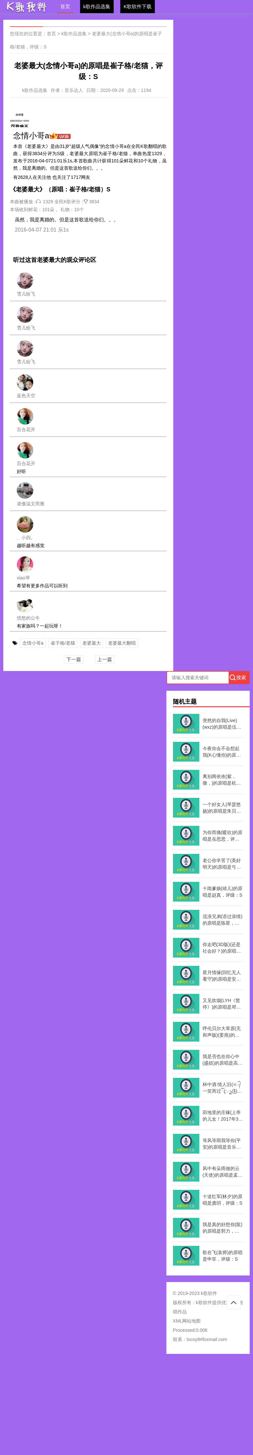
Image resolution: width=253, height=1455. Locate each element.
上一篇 (104, 659)
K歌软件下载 (138, 6)
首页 (65, 6)
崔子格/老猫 (63, 643)
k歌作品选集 (97, 6)
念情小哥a (32, 643)
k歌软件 (204, 1302)
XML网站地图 (187, 1321)
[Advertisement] (126, 1406)
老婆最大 (91, 643)
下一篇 (73, 659)
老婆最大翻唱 (122, 643)
